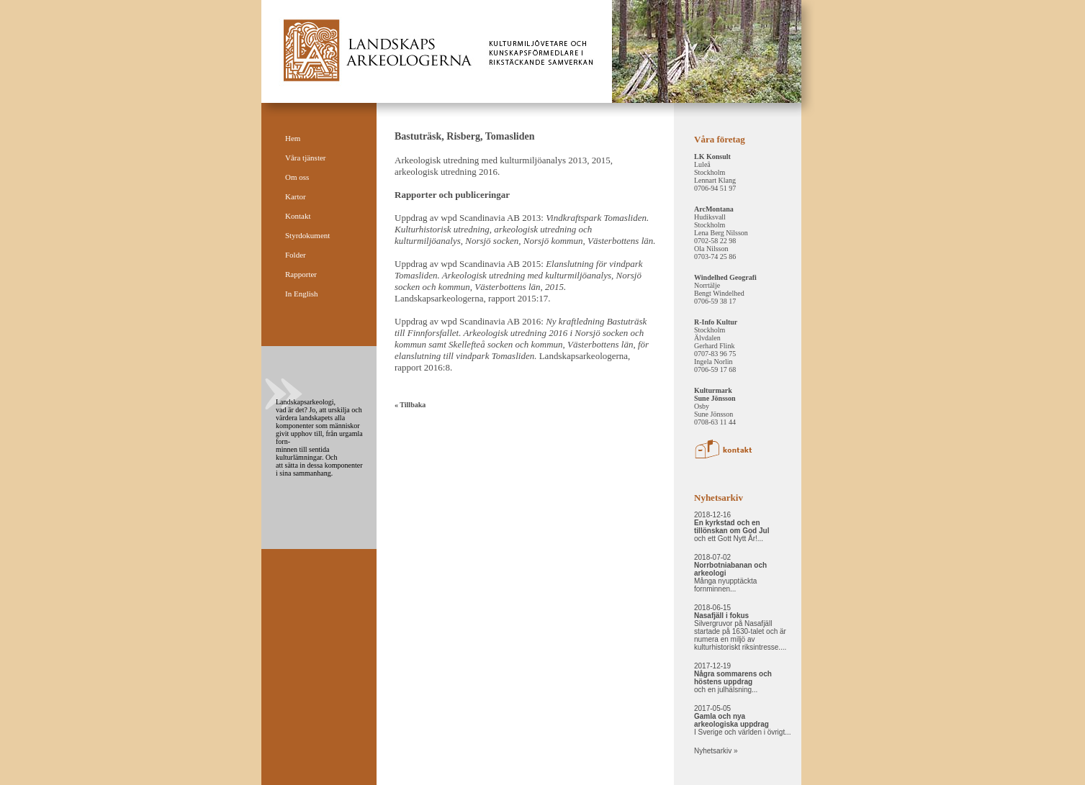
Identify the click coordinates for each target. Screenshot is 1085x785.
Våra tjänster (305, 157)
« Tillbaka (410, 405)
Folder (295, 254)
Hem (292, 138)
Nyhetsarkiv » (716, 751)
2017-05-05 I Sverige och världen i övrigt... (742, 720)
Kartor (295, 196)
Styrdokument (307, 235)
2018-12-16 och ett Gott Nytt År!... (731, 527)
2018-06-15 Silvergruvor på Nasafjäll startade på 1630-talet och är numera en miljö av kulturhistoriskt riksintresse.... (740, 627)
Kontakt (297, 216)
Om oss (297, 177)
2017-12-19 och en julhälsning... (733, 678)
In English (301, 293)
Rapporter (301, 274)
